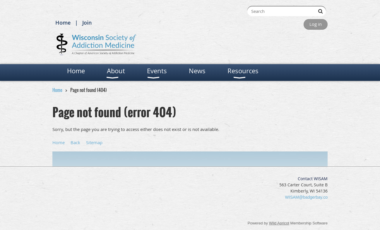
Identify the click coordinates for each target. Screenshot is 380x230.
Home (63, 22)
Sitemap (94, 142)
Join (87, 22)
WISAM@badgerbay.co (306, 197)
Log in (315, 24)
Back (75, 142)
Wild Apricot (279, 223)
